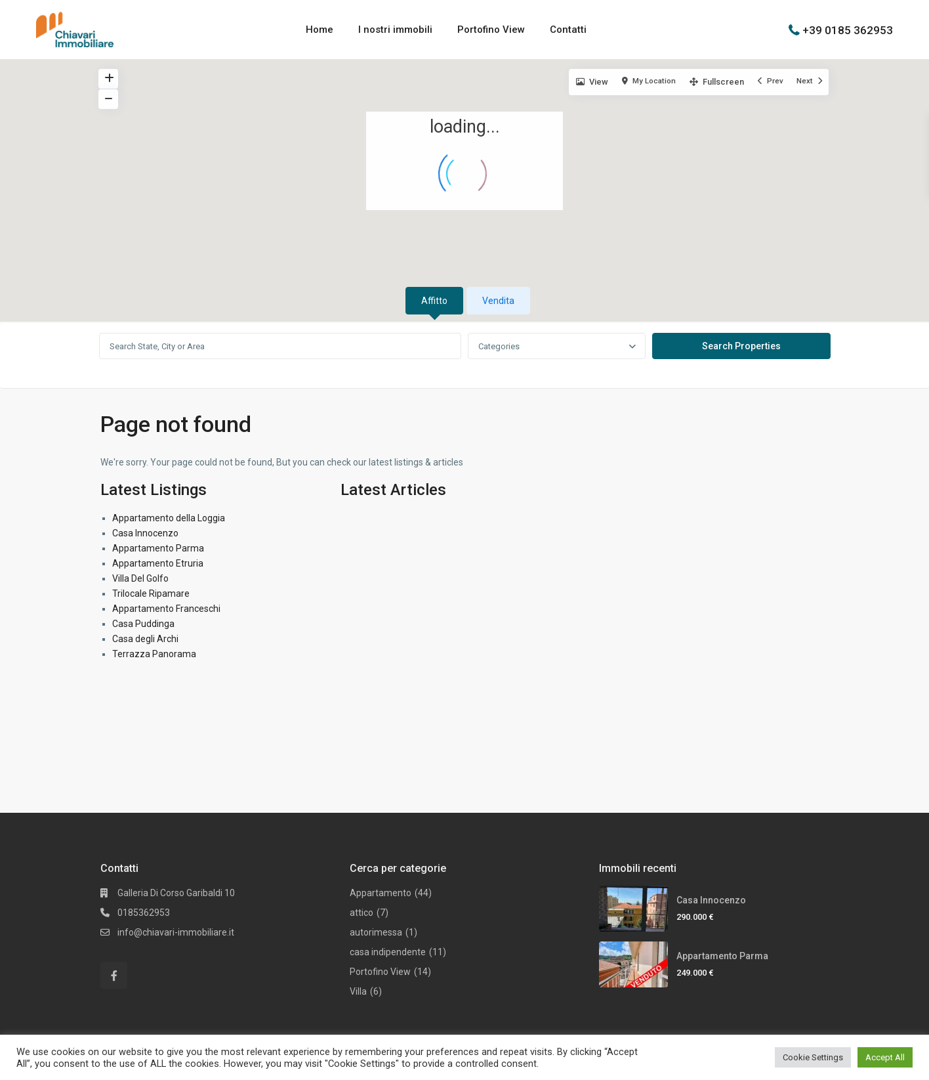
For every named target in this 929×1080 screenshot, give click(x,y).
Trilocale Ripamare (151, 593)
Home (319, 29)
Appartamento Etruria (157, 563)
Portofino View (491, 29)
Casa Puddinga (143, 623)
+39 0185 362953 (847, 29)
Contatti (568, 29)
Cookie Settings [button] (813, 1057)
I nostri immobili (395, 29)
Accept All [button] (885, 1057)
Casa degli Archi (145, 639)
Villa (358, 991)
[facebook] (113, 975)
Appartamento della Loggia (168, 518)
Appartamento (380, 893)
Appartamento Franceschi (166, 608)
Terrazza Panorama (154, 654)
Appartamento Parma (158, 548)
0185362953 (143, 912)
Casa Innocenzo (145, 533)
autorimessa (376, 932)
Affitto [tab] (434, 300)
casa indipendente (388, 952)
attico (361, 912)
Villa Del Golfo (140, 578)
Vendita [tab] (498, 300)
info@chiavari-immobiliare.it (175, 932)
